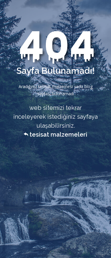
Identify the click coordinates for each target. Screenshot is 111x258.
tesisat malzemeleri (55, 134)
